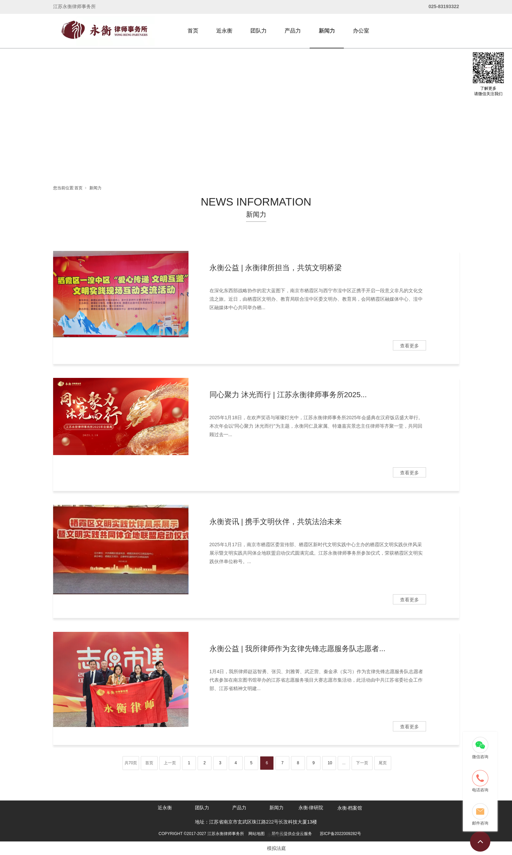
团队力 (258, 31)
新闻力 (327, 31)
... (344, 763)
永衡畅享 (276, 834)
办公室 (361, 31)
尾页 (383, 763)
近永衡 (224, 31)
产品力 (293, 31)
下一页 (362, 763)
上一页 (170, 763)
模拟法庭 (276, 848)
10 (330, 763)
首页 (192, 31)
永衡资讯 (276, 821)
